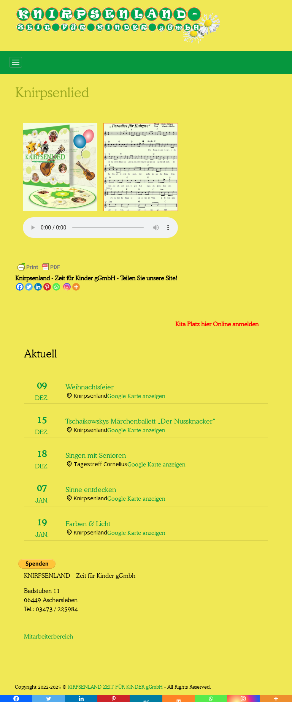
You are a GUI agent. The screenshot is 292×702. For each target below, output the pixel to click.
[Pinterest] (47, 287)
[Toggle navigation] (15, 62)
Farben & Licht (87, 523)
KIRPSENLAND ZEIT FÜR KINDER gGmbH (115, 686)
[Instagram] (67, 287)
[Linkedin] (38, 287)
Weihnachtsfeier (89, 386)
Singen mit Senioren (95, 454)
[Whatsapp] (56, 287)
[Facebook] (20, 287)
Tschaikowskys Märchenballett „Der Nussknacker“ (140, 420)
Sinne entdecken (90, 488)
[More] (76, 287)
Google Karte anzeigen (136, 395)
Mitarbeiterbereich (48, 635)
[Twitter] (29, 287)
